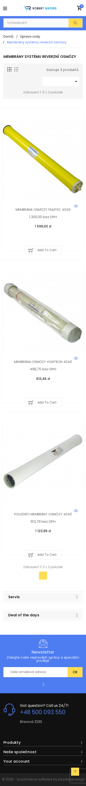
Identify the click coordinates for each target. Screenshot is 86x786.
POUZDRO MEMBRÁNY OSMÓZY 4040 (43, 514)
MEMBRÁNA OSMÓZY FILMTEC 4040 (43, 210)
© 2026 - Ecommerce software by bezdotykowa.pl (43, 779)
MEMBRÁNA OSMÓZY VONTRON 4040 (43, 362)
